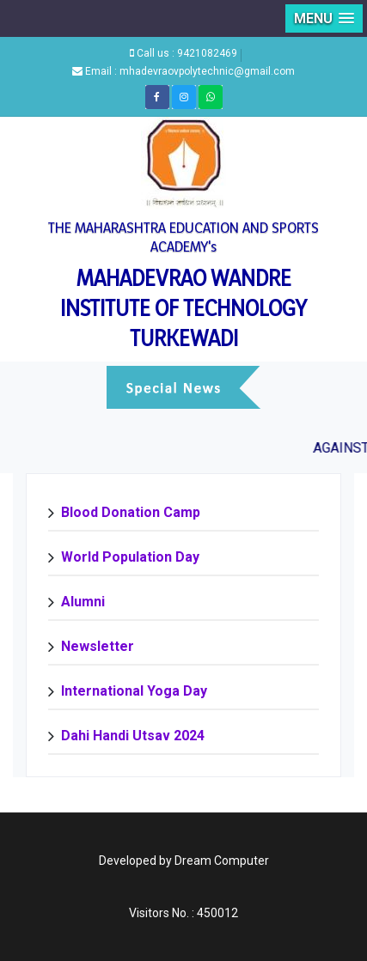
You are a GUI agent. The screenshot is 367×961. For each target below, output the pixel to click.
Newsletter (97, 646)
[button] (324, 18)
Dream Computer (221, 860)
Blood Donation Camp (130, 512)
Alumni (83, 601)
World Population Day (130, 557)
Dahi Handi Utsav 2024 (133, 735)
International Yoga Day (134, 691)
